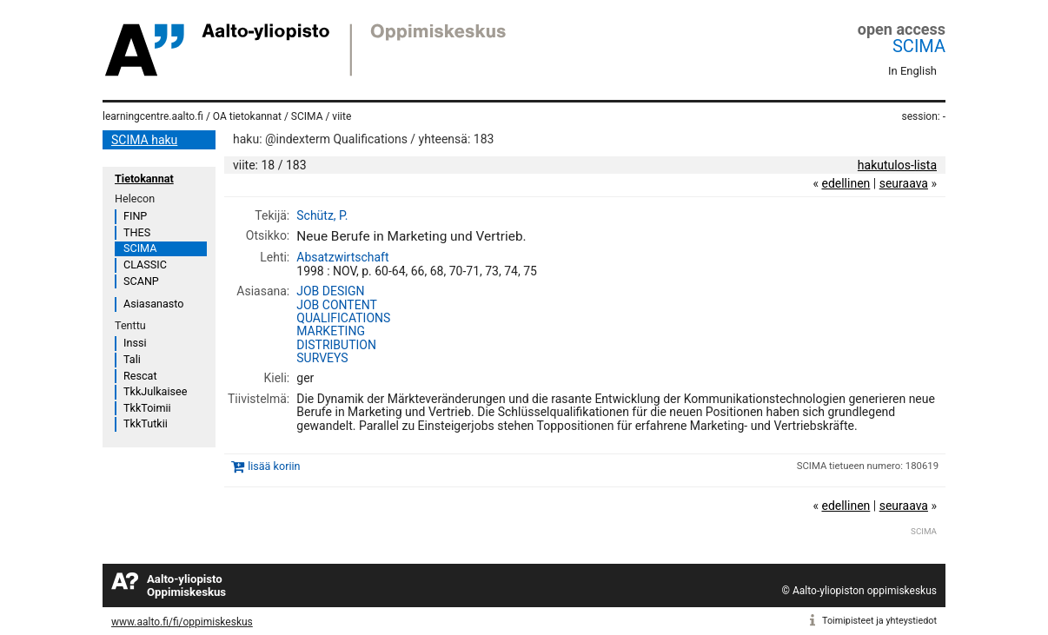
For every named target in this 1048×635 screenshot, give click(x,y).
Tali (132, 359)
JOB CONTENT (336, 305)
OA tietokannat (247, 116)
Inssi (134, 342)
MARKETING (330, 331)
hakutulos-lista (897, 165)
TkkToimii (147, 407)
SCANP (141, 281)
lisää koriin (274, 466)
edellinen (845, 183)
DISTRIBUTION (336, 345)
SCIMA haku (144, 140)
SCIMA (918, 46)
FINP (135, 215)
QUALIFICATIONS (343, 318)
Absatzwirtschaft (342, 257)
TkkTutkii (145, 423)
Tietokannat (144, 178)
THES (136, 232)
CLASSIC (145, 264)
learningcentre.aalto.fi (153, 116)
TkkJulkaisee (155, 391)
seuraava (903, 183)
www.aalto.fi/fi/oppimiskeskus (182, 622)
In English (912, 70)
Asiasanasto (153, 303)
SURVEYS (322, 358)
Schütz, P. (322, 215)
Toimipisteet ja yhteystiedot (879, 620)
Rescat (140, 375)
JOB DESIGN (330, 291)
